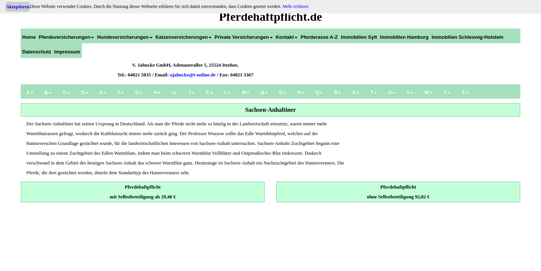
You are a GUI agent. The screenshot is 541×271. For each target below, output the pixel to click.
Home (29, 37)
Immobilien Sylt (359, 37)
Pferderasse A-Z (319, 37)
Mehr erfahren (295, 6)
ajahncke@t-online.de (193, 75)
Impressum (67, 52)
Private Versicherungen (244, 37)
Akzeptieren (17, 6)
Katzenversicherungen (184, 37)
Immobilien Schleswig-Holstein (467, 37)
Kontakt (287, 37)
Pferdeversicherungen (66, 37)
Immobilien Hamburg (404, 37)
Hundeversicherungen (124, 37)
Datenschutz (36, 52)
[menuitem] (29, 36)
